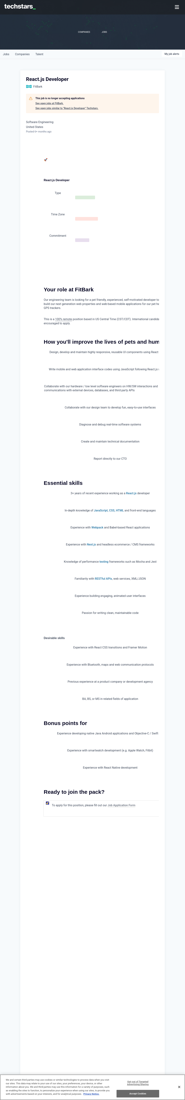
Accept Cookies (137, 1093)
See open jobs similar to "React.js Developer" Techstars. (66, 108)
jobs (6, 54)
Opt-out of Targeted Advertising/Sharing (138, 1083)
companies (22, 54)
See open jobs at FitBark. (49, 103)
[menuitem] (177, 7)
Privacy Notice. (91, 1094)
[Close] (179, 1087)
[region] (92, 1087)
